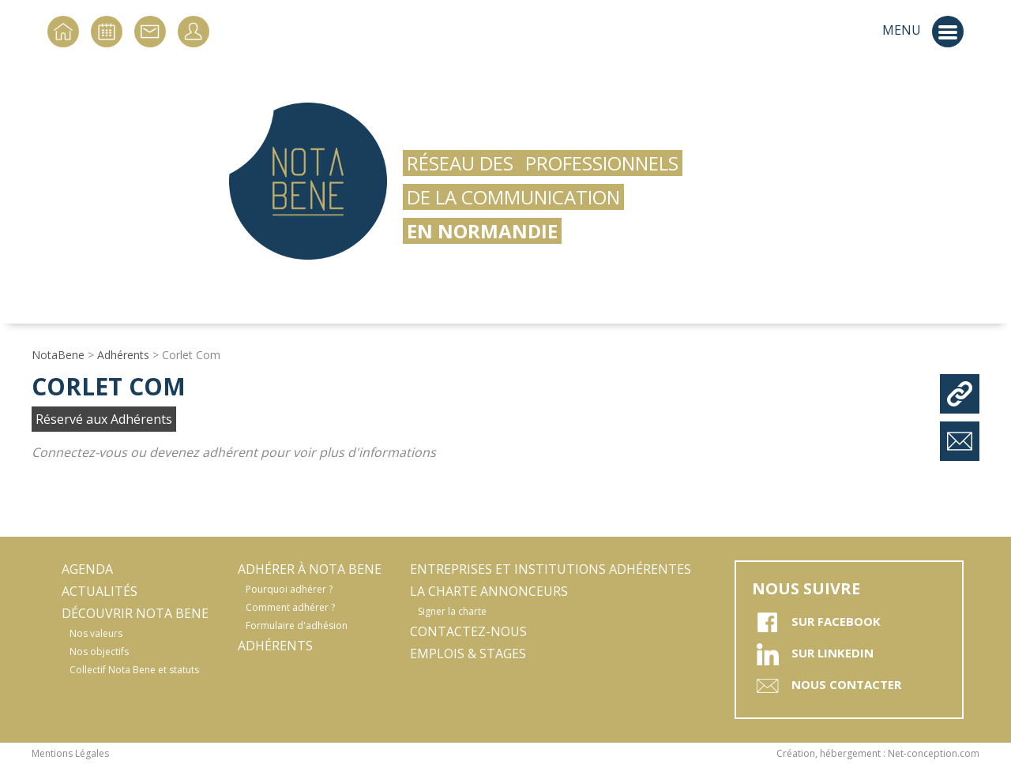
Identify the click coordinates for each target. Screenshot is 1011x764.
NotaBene (58, 354)
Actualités (99, 591)
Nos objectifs (99, 651)
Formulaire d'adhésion (297, 625)
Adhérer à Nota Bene (309, 569)
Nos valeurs (96, 633)
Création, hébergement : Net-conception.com (877, 753)
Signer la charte (452, 611)
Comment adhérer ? (290, 607)
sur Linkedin (813, 654)
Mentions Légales (70, 753)
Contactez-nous (468, 631)
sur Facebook (816, 623)
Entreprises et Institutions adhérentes (550, 569)
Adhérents (123, 354)
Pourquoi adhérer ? (289, 589)
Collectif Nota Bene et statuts (134, 669)
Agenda (87, 569)
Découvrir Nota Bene (135, 613)
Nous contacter (826, 686)
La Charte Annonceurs (489, 591)
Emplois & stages (468, 653)
